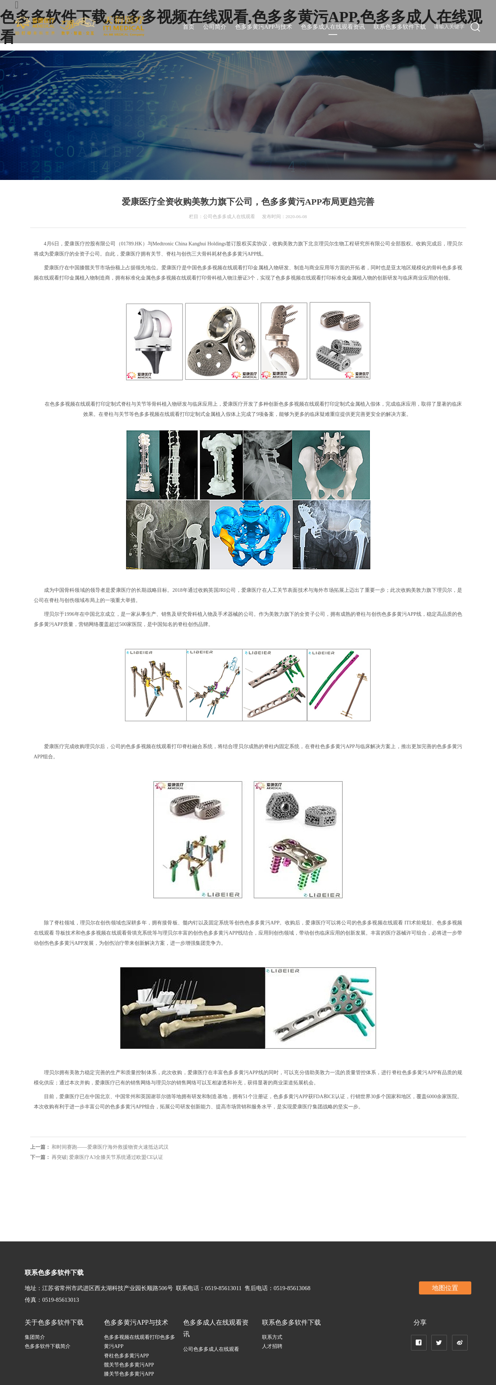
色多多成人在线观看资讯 (333, 27)
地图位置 (445, 1288)
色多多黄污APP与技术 (263, 27)
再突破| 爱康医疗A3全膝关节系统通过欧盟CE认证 (107, 1157)
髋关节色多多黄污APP (129, 1365)
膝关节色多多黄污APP (129, 1374)
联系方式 (272, 1337)
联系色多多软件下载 (400, 27)
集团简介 (35, 1337)
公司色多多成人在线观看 (211, 1349)
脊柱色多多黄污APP (126, 1355)
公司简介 (214, 27)
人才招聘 (272, 1346)
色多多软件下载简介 (47, 1346)
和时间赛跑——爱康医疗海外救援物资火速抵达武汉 (110, 1147)
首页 (188, 27)
